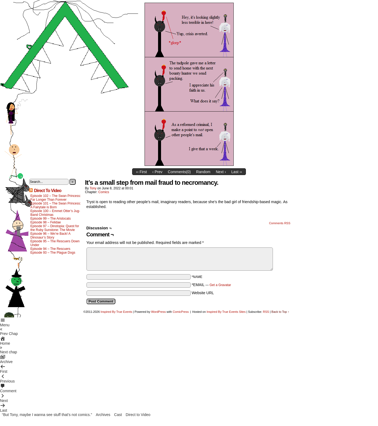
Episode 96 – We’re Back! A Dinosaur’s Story (51, 235)
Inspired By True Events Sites (226, 311)
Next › (221, 172)
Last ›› (236, 172)
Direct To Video (47, 190)
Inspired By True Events (116, 311)
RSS (266, 311)
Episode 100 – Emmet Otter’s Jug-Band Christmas (55, 213)
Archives (103, 414)
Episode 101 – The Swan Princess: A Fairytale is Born (56, 205)
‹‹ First (141, 172)
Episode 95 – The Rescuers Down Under (55, 243)
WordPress (158, 311)
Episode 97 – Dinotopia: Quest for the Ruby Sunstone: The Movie (55, 228)
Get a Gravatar (220, 285)
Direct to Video (138, 414)
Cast (118, 414)
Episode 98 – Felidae (46, 222)
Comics (103, 192)
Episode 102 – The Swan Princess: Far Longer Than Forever (56, 198)
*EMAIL (211, 285)
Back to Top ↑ (280, 311)
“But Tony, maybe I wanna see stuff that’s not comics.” (47, 414)
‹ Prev (157, 172)
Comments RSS (279, 223)
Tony (93, 188)
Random (203, 172)
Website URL (203, 293)
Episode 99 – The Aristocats (51, 218)
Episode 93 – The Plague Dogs (53, 252)
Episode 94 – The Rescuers (51, 249)
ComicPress (181, 311)
